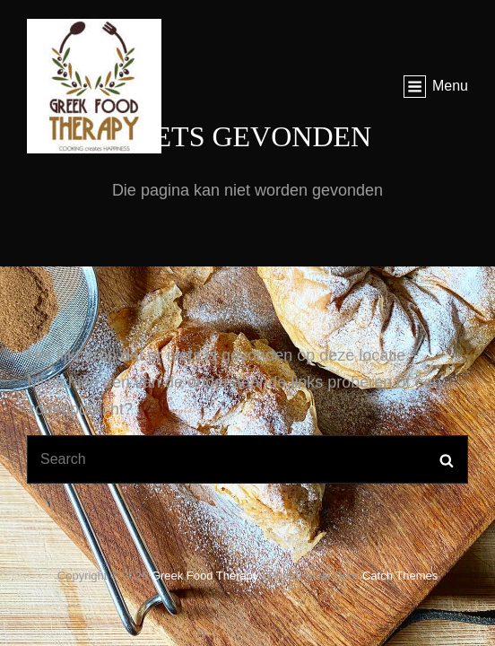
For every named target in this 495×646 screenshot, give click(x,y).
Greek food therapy (205, 575)
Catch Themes (400, 575)
